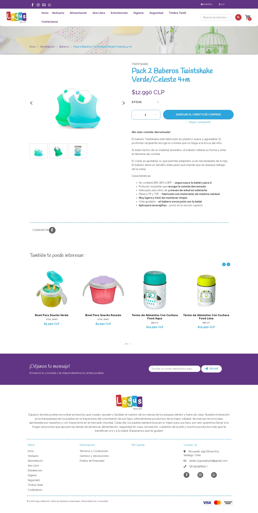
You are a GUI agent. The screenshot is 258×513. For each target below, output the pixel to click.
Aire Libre (99, 12)
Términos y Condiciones (94, 451)
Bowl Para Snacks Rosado (103, 315)
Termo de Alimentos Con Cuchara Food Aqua (155, 317)
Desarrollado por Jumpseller (94, 501)
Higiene (138, 12)
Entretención (119, 12)
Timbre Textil (177, 12)
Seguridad (156, 12)
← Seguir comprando (198, 122)
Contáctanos (50, 21)
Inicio (45, 12)
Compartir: (39, 230)
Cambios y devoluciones (94, 455)
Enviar (211, 368)
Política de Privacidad (92, 460)
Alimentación (78, 12)
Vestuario (58, 12)
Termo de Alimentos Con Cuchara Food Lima (206, 317)
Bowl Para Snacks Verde (51, 315)
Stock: (137, 102)
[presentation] (31, 104)
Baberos (64, 46)
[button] (207, 4)
